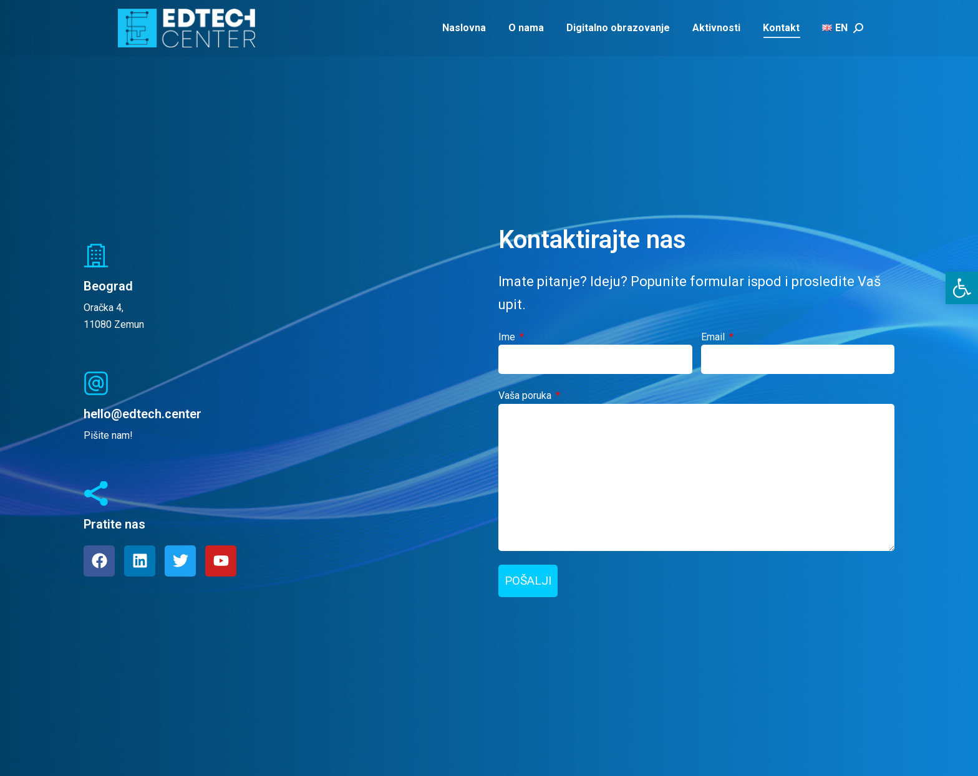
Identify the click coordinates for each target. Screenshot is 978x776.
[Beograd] (96, 255)
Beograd (108, 286)
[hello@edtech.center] (96, 383)
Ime (508, 337)
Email (714, 337)
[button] (962, 288)
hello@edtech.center (142, 413)
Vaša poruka (526, 395)
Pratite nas (114, 524)
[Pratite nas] (96, 493)
